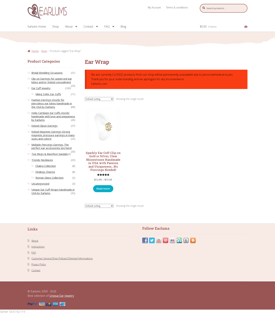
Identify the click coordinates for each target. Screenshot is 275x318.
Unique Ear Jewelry (61, 296)
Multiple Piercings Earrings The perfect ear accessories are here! (51, 146)
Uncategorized (40, 183)
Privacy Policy (38, 264)
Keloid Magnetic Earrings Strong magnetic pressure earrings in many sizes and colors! (53, 135)
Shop (55, 26)
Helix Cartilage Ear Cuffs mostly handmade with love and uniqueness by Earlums (53, 116)
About (69, 26)
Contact (88, 26)
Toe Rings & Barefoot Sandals (49, 154)
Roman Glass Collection (49, 177)
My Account (154, 7)
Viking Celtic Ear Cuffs (48, 94)
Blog (123, 26)
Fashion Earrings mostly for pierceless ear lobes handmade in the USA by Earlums (51, 103)
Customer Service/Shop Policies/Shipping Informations (62, 258)
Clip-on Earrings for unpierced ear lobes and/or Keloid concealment (51, 80)
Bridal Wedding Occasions (47, 72)
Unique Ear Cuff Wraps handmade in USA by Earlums (53, 191)
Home (35, 51)
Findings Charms (45, 172)
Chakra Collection (45, 166)
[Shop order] (99, 99)
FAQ (107, 26)
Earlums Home (37, 26)
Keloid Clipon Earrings (44, 125)
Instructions (38, 246)
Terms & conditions (177, 7)
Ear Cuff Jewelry (41, 88)
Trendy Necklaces (42, 160)
